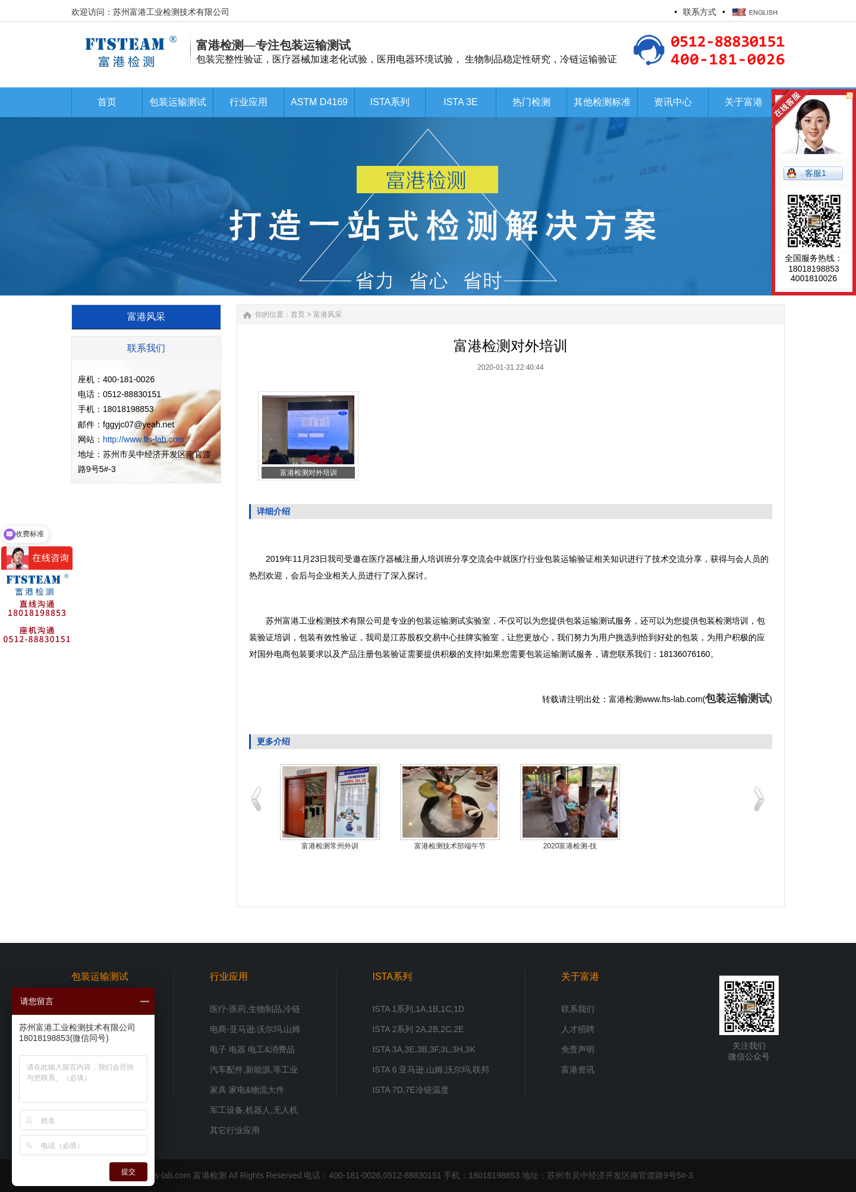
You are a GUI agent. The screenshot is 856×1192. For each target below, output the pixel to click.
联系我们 (577, 1009)
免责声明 (577, 1049)
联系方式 (699, 12)
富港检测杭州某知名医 (570, 846)
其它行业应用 (235, 1130)
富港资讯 (577, 1069)
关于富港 (580, 976)
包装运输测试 (737, 698)
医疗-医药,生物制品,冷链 (255, 1009)
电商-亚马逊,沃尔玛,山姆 (255, 1029)
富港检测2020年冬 (450, 846)
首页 (298, 314)
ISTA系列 (391, 976)
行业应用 (229, 976)
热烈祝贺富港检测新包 (330, 846)
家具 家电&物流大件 (247, 1089)
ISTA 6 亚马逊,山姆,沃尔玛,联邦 (430, 1069)
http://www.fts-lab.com (143, 439)
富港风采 (327, 314)
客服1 (815, 173)
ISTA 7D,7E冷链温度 (410, 1089)
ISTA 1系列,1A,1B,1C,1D (418, 1009)
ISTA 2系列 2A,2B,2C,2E (418, 1029)
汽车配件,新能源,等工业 (254, 1069)
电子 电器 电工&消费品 (252, 1049)
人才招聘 (577, 1029)
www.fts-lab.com (160, 1175)
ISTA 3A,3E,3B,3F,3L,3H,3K (423, 1049)
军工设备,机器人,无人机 (254, 1110)
